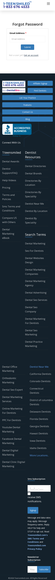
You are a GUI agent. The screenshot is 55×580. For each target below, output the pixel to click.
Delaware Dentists (40, 411)
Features (27, 105)
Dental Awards (10, 161)
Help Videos (9, 180)
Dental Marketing (35, 243)
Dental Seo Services (36, 300)
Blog (27, 119)
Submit (27, 47)
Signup (33, 510)
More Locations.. (39, 455)
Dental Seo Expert (12, 389)
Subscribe (43, 569)
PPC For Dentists (11, 420)
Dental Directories (35, 166)
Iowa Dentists (37, 440)
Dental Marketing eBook (8, 234)
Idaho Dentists (38, 448)
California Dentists (40, 374)
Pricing (6, 187)
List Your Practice (27, 97)
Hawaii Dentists (39, 433)
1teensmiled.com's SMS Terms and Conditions (38, 538)
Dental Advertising (35, 292)
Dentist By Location (36, 211)
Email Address (18, 33)
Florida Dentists (39, 419)
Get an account (31, 55)
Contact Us (27, 112)
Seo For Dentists (34, 250)
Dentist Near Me (34, 203)
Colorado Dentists (40, 381)
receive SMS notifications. (35, 499)
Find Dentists (40, 90)
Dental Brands (33, 173)
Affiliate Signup (40, 83)
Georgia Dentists (39, 426)
